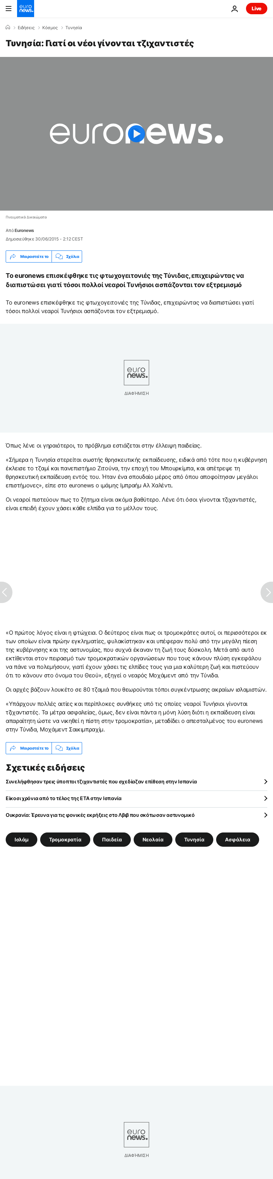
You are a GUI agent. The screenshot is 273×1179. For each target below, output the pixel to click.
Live (257, 8)
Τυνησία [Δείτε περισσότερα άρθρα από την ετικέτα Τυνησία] (194, 839)
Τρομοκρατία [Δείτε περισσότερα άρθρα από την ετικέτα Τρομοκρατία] (65, 839)
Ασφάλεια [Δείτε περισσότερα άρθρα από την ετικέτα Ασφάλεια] (237, 839)
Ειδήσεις (26, 28)
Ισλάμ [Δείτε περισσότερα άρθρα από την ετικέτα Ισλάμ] (21, 839)
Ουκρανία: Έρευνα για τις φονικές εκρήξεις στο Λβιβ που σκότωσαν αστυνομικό (100, 815)
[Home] (8, 27)
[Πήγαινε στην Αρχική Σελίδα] (25, 8)
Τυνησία (73, 28)
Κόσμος (50, 28)
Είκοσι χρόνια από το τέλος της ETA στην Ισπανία (64, 798)
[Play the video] (136, 134)
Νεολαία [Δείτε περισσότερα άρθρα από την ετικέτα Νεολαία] (153, 839)
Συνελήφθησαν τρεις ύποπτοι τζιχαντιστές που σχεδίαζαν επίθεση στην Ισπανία (101, 781)
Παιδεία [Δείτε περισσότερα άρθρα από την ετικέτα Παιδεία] (112, 839)
